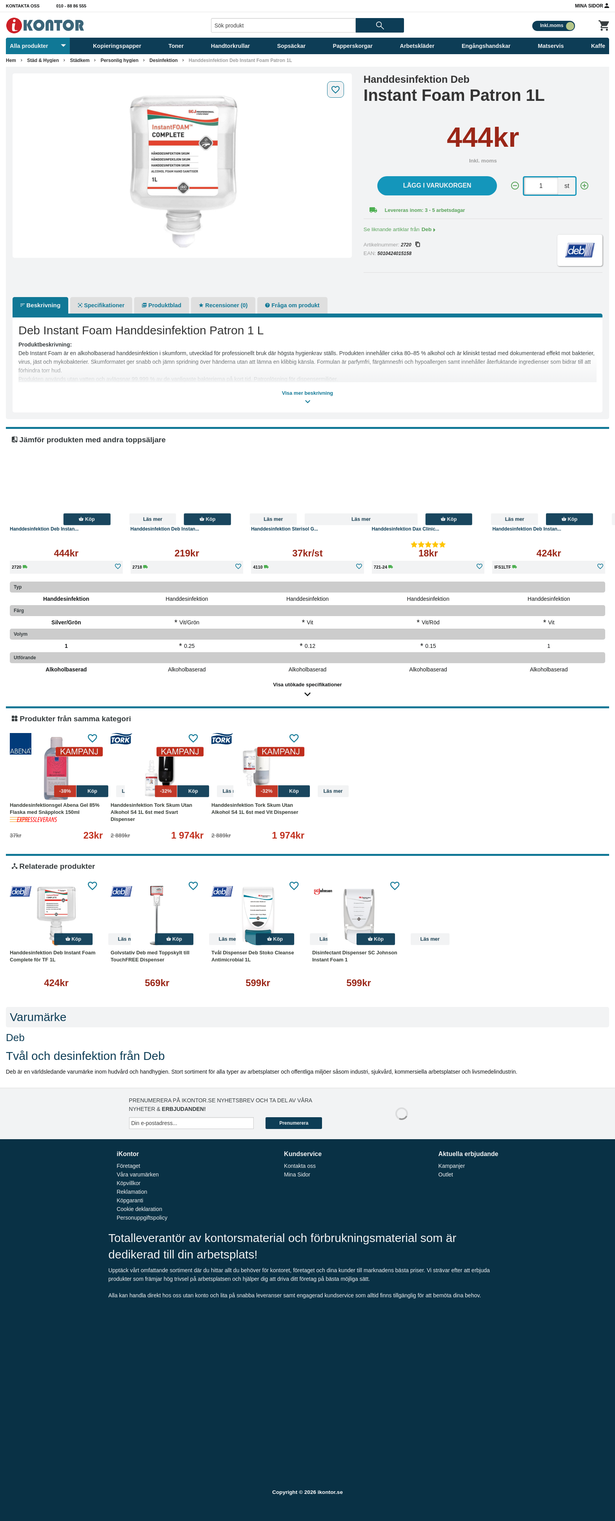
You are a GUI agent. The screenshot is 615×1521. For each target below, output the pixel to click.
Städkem (79, 60)
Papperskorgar (353, 46)
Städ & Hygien (43, 60)
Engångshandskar (486, 46)
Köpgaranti (129, 1200)
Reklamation (131, 1192)
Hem (11, 60)
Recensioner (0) (223, 305)
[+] (584, 186)
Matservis (551, 46)
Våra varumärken (137, 1174)
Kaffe (598, 46)
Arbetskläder (417, 46)
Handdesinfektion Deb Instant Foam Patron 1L (240, 60)
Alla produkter (38, 46)
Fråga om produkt (292, 305)
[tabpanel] (182, 165)
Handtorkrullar (230, 46)
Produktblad (161, 305)
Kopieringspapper (117, 46)
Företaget (128, 1166)
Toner (176, 46)
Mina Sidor (592, 5)
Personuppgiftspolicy (141, 1218)
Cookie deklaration (139, 1209)
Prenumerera (293, 1123)
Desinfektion (163, 60)
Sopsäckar (291, 46)
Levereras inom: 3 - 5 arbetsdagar (425, 210)
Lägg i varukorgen (437, 185)
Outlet (446, 1174)
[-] (515, 186)
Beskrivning (40, 305)
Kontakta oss (23, 6)
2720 (410, 245)
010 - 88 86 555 (71, 6)
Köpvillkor (128, 1183)
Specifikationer (101, 305)
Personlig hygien (119, 60)
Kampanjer (452, 1166)
